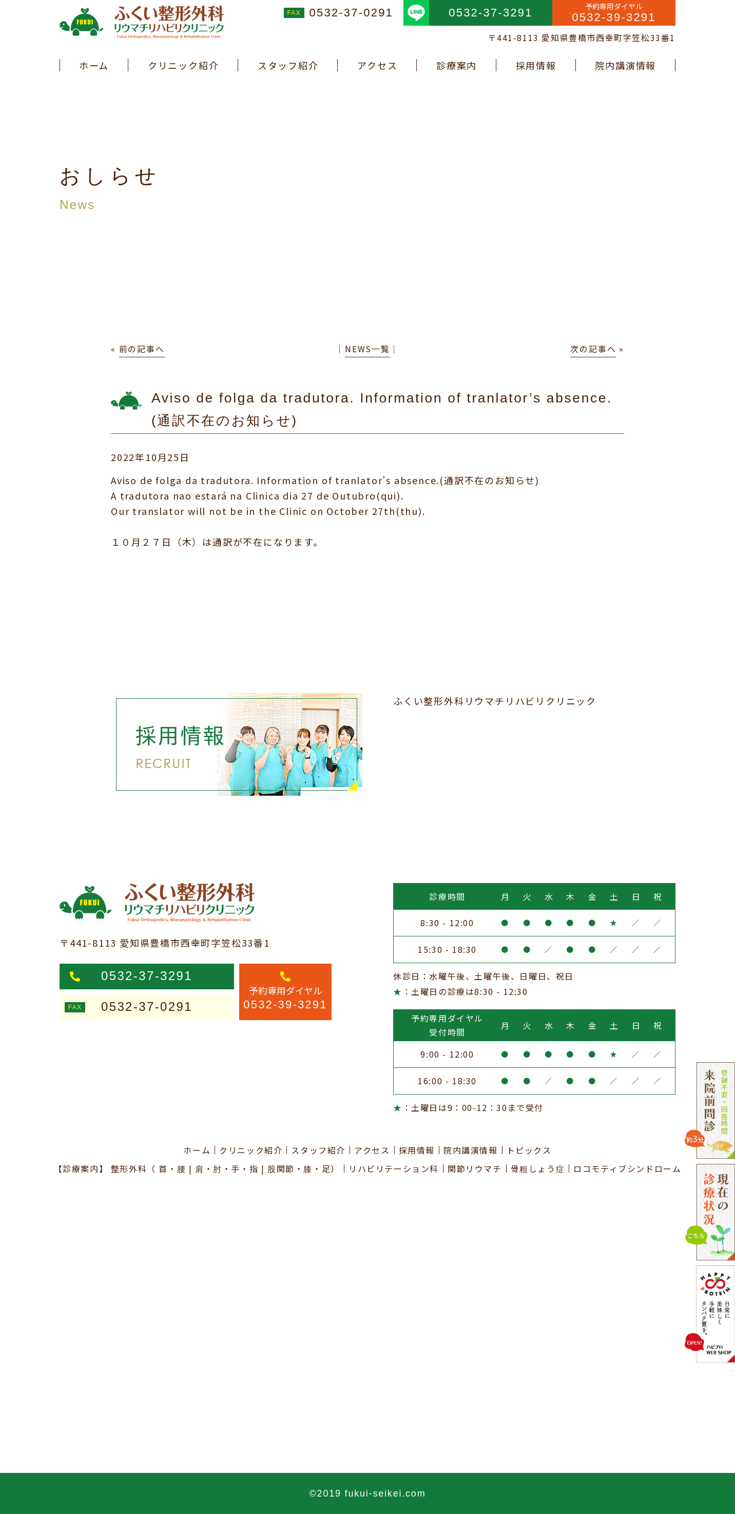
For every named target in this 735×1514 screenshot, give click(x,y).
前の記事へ (142, 349)
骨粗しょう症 (538, 1168)
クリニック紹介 (183, 65)
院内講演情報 (625, 65)
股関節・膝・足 (299, 1168)
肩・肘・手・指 (226, 1168)
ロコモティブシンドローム (627, 1168)
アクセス (377, 65)
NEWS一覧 (367, 349)
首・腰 (172, 1168)
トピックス (529, 1150)
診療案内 (456, 65)
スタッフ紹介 (288, 65)
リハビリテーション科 (394, 1168)
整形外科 (129, 1168)
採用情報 (536, 65)
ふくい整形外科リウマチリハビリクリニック (494, 700)
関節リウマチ (475, 1168)
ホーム (94, 65)
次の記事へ (593, 349)
